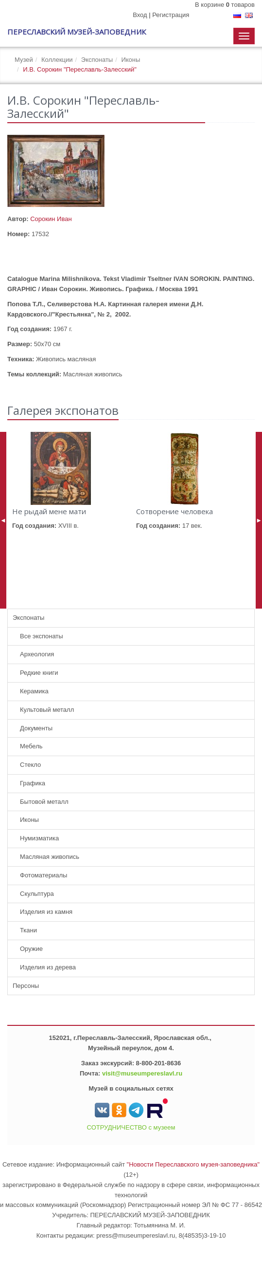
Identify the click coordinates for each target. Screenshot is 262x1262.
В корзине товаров (225, 4)
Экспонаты (97, 59)
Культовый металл (47, 709)
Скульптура (37, 893)
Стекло (30, 764)
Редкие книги (39, 672)
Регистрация (170, 15)
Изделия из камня (46, 911)
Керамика (34, 691)
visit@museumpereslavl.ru (142, 1073)
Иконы (130, 59)
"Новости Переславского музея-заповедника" (193, 1164)
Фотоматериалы (43, 875)
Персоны (26, 985)
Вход (140, 15)
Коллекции (57, 59)
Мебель (31, 746)
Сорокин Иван (50, 219)
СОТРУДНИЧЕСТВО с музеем (131, 1127)
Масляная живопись (49, 856)
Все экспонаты (41, 636)
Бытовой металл (44, 801)
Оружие (31, 948)
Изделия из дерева (48, 967)
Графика (32, 783)
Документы (36, 728)
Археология (37, 654)
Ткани (28, 930)
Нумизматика (39, 838)
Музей (24, 59)
